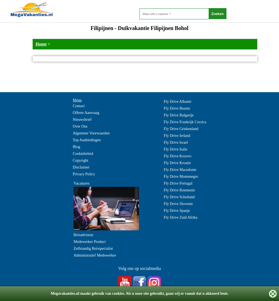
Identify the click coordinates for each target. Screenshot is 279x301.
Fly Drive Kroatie (177, 163)
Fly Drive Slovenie (178, 204)
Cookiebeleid (83, 154)
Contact (79, 106)
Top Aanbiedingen (87, 140)
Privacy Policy (84, 174)
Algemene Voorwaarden (91, 133)
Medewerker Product (90, 242)
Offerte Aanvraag (86, 113)
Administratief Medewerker (95, 255)
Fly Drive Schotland (179, 197)
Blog (76, 147)
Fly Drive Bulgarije (179, 115)
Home (41, 44)
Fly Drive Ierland (177, 136)
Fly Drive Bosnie (177, 108)
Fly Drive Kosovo (177, 156)
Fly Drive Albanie (177, 102)
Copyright (80, 160)
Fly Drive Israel (176, 142)
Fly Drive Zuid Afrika (180, 217)
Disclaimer (81, 167)
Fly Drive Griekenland (181, 129)
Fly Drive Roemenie (179, 190)
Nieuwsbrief (82, 120)
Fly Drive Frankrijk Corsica (185, 122)
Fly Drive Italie (175, 149)
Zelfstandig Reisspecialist (93, 248)
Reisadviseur (83, 235)
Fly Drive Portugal (178, 183)
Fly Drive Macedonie (180, 170)
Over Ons (80, 126)
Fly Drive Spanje (177, 211)
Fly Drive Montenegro (181, 176)
